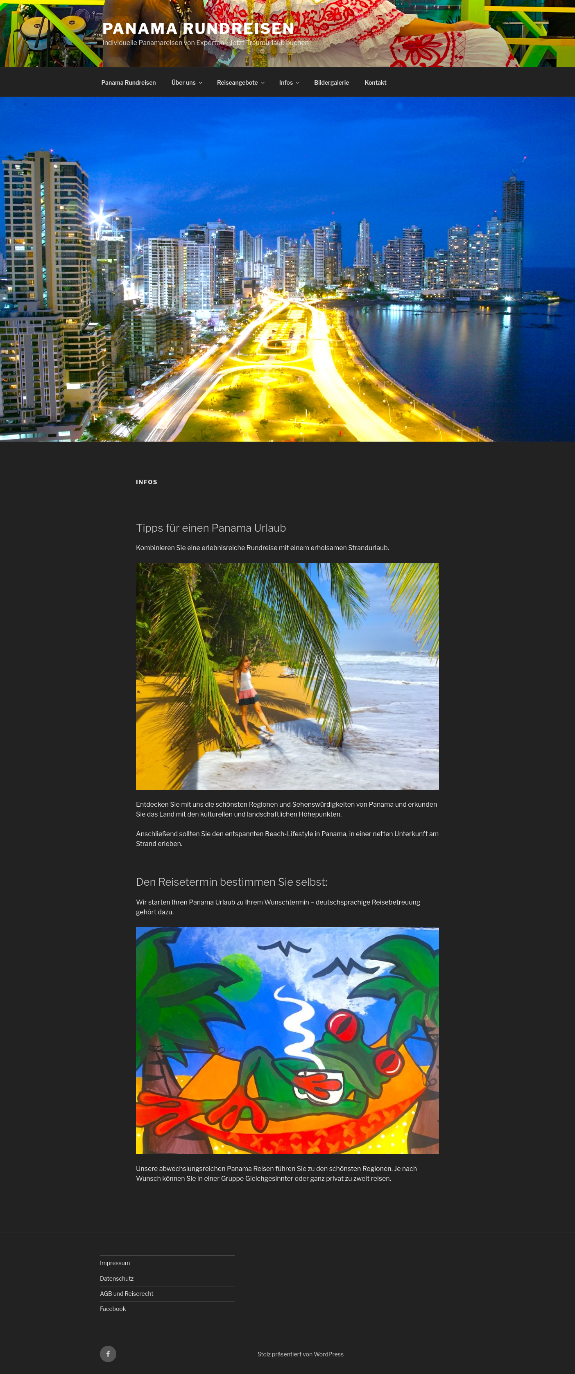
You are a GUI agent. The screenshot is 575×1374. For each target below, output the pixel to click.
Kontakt (375, 82)
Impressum (115, 1262)
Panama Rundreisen (198, 29)
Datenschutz (117, 1278)
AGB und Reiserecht (127, 1293)
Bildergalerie (331, 82)
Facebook (113, 1308)
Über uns (188, 82)
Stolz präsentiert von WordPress (301, 1354)
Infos (290, 82)
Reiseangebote (241, 82)
